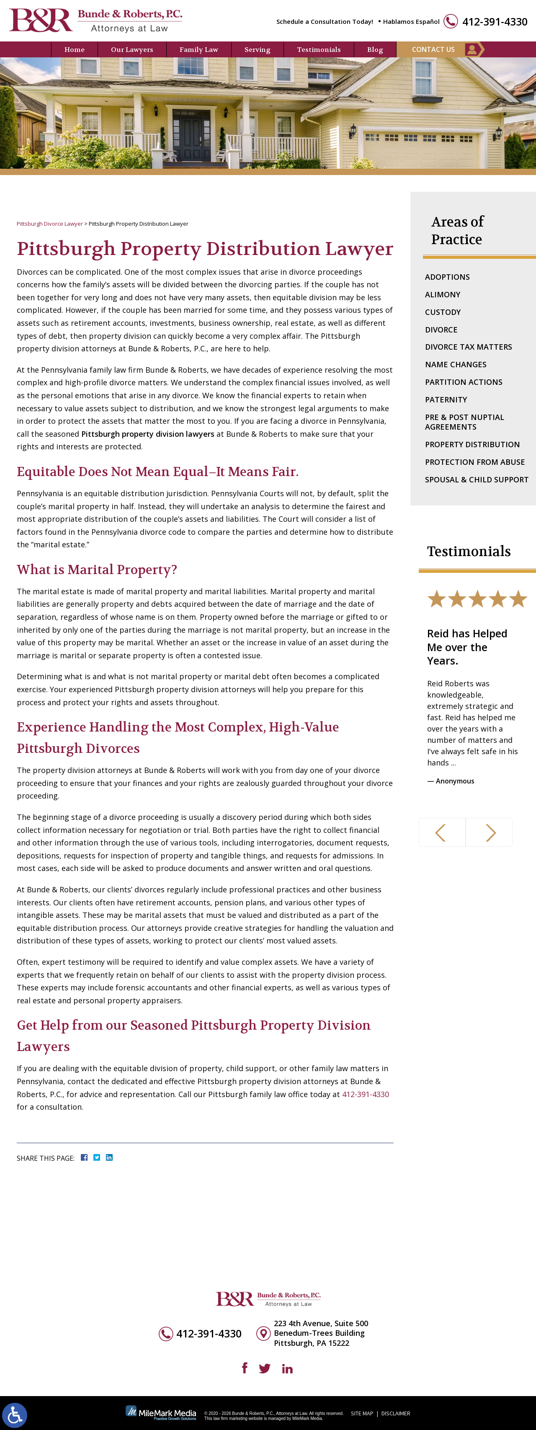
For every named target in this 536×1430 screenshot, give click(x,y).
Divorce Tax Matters (468, 347)
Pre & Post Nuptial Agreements (464, 422)
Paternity (446, 399)
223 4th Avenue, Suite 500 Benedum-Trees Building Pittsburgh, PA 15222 (321, 1333)
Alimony (442, 294)
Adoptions (447, 277)
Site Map (362, 1413)
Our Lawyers (132, 49)
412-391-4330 (495, 21)
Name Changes (456, 364)
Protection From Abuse (475, 462)
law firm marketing (230, 1418)
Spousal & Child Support (477, 479)
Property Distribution (472, 444)
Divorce (441, 330)
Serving (258, 49)
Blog (375, 49)
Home (74, 49)
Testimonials (319, 49)
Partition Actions (463, 382)
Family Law (199, 49)
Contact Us (433, 49)
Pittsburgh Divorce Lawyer (50, 223)
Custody (443, 312)
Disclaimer (395, 1413)
